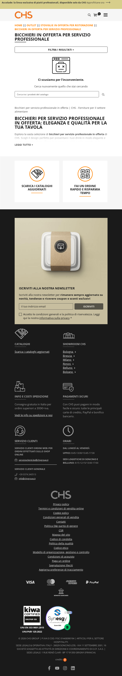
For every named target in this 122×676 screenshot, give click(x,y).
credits (61, 659)
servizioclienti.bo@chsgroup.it (33, 459)
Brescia (69, 356)
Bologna (69, 351)
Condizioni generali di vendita (61, 517)
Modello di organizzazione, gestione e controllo (61, 552)
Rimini (68, 364)
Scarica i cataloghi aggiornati (32, 351)
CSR (61, 530)
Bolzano (69, 372)
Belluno (69, 367)
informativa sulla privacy (54, 318)
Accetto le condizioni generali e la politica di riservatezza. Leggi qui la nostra (61, 316)
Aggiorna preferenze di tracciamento (61, 569)
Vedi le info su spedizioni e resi (34, 415)
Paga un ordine (61, 561)
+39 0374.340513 (27, 474)
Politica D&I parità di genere (61, 526)
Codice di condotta (61, 539)
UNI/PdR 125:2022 (32, 631)
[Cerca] (57, 94)
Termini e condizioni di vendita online (61, 508)
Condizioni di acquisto (61, 556)
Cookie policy (61, 513)
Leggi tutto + (24, 144)
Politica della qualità (61, 543)
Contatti (61, 521)
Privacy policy (61, 504)
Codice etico (61, 548)
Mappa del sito (61, 534)
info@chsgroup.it (27, 478)
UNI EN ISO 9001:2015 (32, 627)
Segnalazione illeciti (61, 565)
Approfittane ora (95, 2)
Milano (68, 359)
